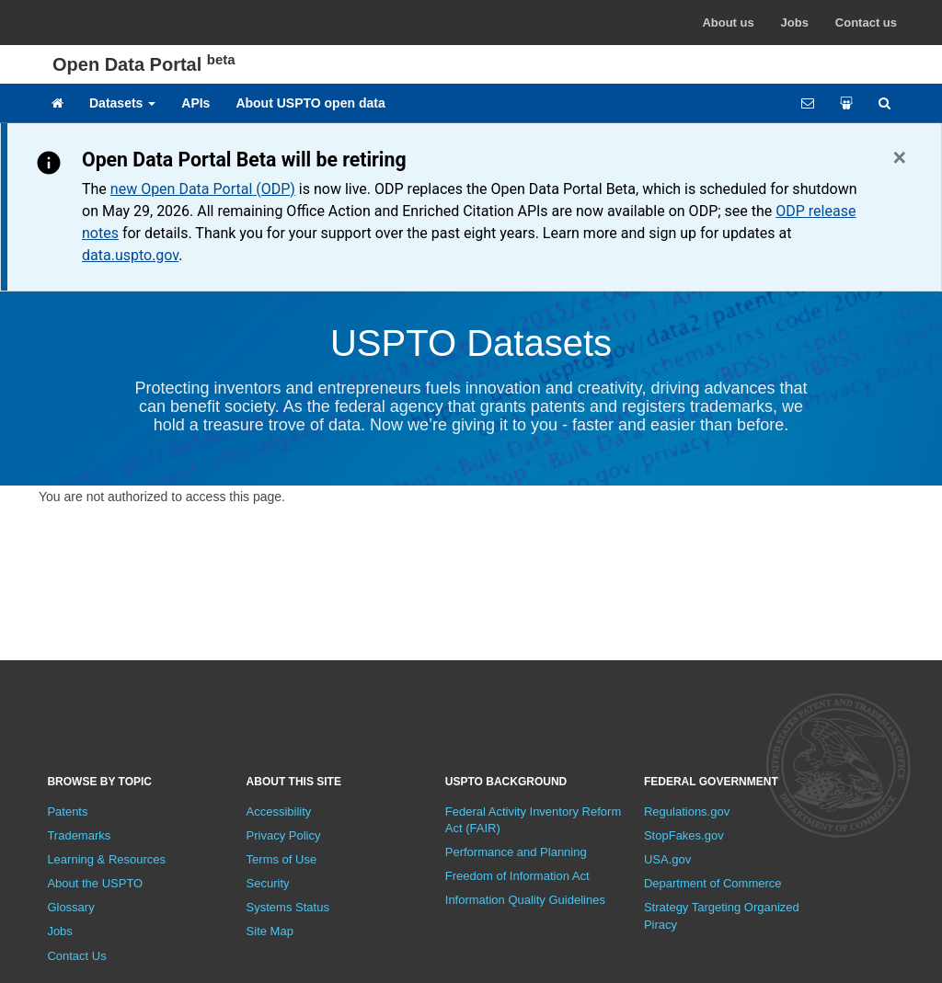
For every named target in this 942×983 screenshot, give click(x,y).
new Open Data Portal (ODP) (202, 189)
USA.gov (667, 859)
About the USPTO (95, 883)
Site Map (270, 931)
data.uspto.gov (130, 255)
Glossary (70, 907)
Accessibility (279, 811)
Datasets (122, 103)
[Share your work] (846, 103)
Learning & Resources (106, 859)
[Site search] (884, 103)
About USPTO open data (310, 103)
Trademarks (78, 835)
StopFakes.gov (684, 835)
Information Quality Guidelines (525, 900)
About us (727, 22)
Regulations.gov (686, 811)
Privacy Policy (284, 835)
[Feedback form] (807, 103)
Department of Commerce (713, 883)
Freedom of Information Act (517, 876)
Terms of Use (282, 859)
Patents (67, 811)
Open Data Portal (144, 64)
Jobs (795, 22)
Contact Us (76, 956)
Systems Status (288, 907)
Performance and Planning (516, 852)
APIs (195, 103)
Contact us (866, 22)
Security (268, 883)
